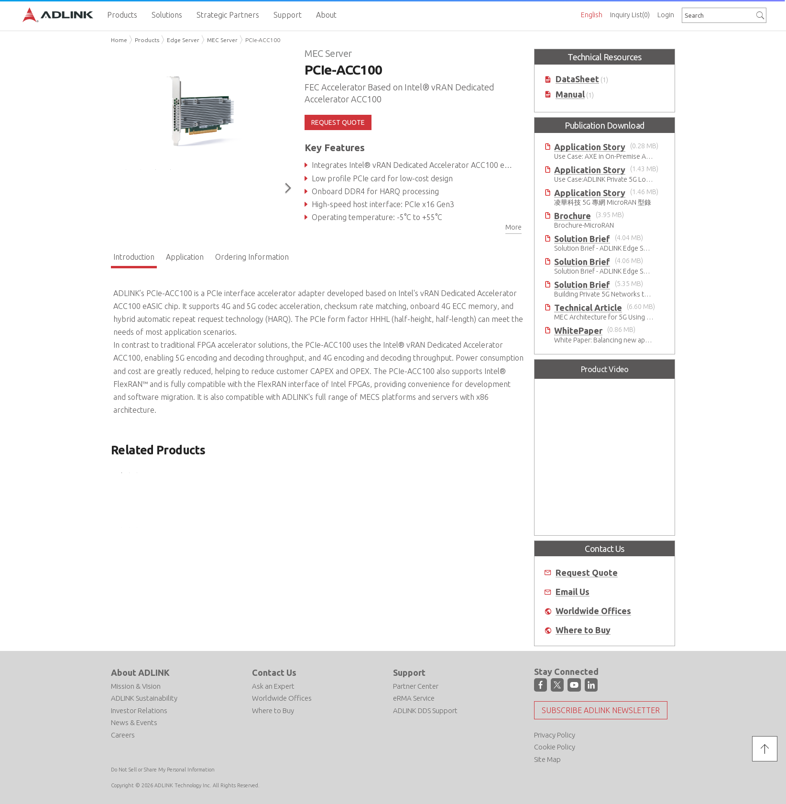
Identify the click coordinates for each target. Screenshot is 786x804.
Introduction (133, 257)
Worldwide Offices (593, 611)
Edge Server (183, 40)
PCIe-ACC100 (262, 40)
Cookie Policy (554, 747)
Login (665, 15)
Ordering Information (252, 257)
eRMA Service (414, 698)
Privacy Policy (554, 735)
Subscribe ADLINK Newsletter (601, 710)
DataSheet (577, 79)
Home (119, 40)
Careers (123, 735)
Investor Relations (139, 710)
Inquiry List (630, 15)
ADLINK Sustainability (144, 698)
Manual (570, 94)
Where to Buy (583, 630)
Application (185, 257)
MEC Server (222, 40)
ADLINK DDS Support (425, 710)
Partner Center (415, 686)
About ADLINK (140, 672)
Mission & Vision (136, 686)
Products (147, 40)
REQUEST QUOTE (338, 122)
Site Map (547, 759)
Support (409, 672)
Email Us (573, 591)
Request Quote (587, 572)
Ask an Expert (273, 686)
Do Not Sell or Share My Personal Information (163, 769)
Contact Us (274, 672)
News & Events (134, 722)
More (513, 227)
